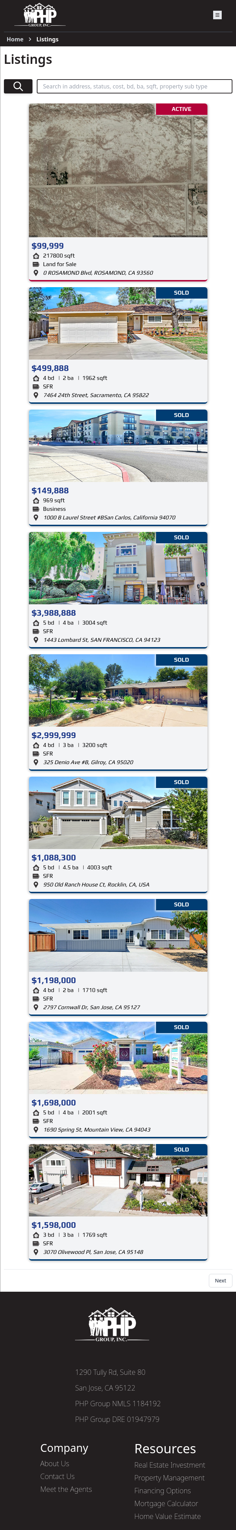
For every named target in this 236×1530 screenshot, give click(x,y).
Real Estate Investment (169, 1465)
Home (15, 39)
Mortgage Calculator (166, 1503)
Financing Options (162, 1490)
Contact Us (57, 1476)
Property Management (169, 1478)
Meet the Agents (66, 1489)
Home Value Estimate (167, 1516)
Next (220, 1280)
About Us (54, 1463)
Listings (47, 39)
